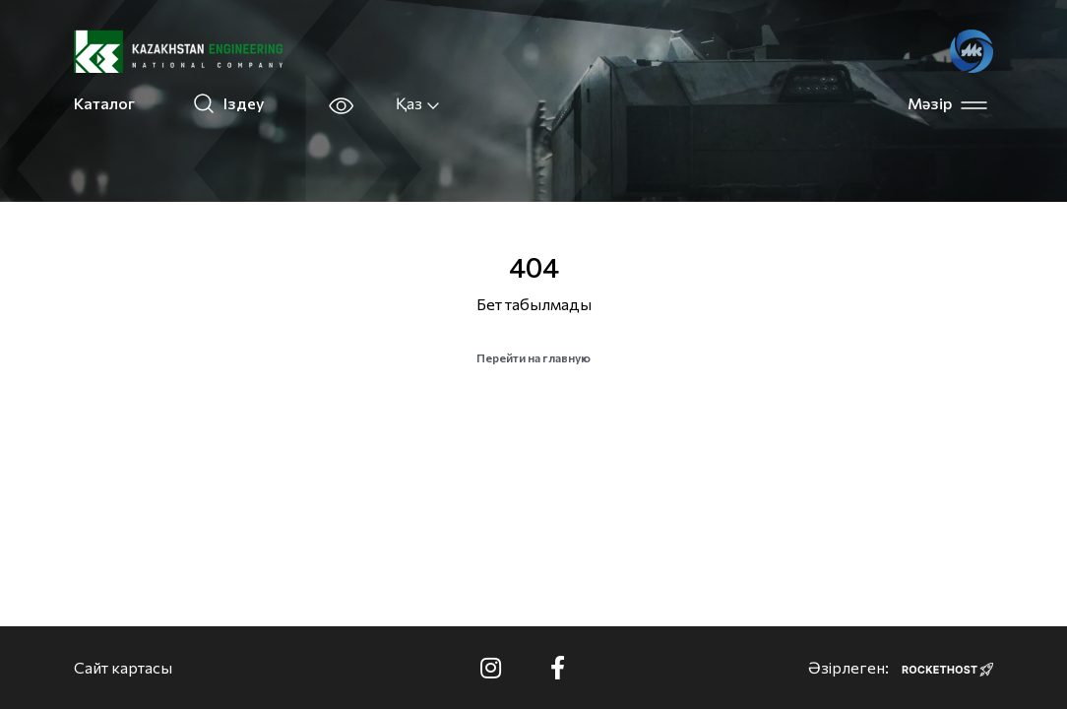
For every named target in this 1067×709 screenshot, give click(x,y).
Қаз (418, 103)
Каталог (104, 103)
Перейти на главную (533, 357)
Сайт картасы (123, 667)
